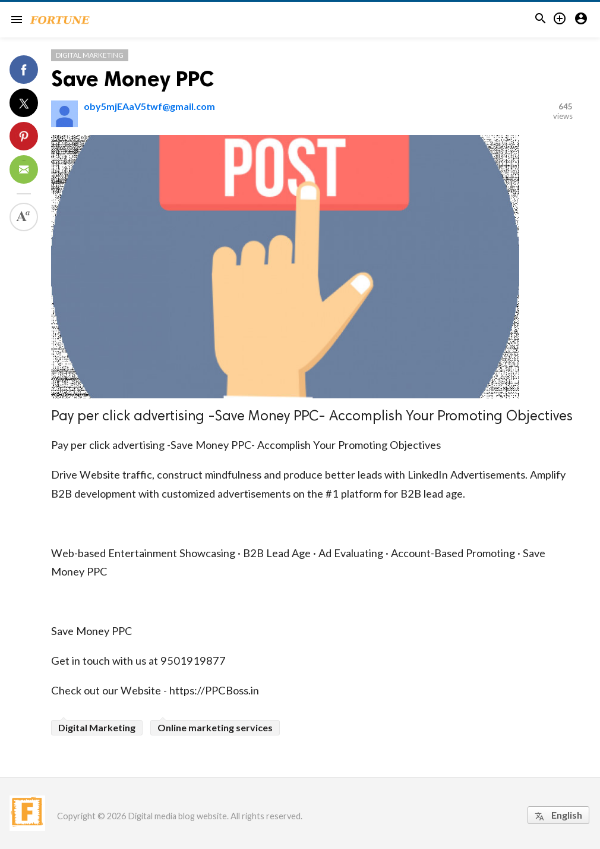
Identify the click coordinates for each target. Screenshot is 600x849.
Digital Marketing (90, 55)
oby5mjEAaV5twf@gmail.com (149, 106)
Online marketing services (215, 727)
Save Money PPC (132, 79)
